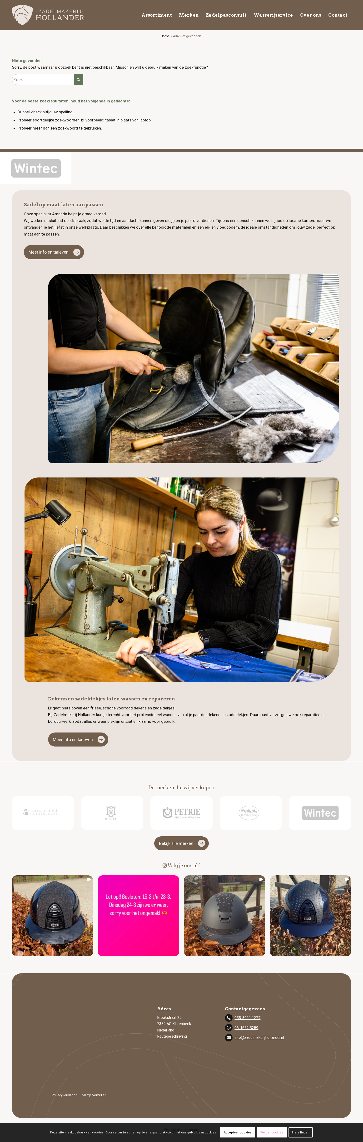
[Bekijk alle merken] (181, 843)
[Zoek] (47, 79)
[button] (52, 915)
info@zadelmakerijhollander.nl (259, 1037)
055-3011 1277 (247, 1018)
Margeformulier (94, 1095)
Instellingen (299, 1132)
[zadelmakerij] (48, 15)
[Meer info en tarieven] (54, 252)
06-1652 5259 (246, 1028)
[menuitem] (156, 15)
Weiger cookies (271, 1132)
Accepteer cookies (238, 1132)
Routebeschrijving (172, 1036)
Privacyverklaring (64, 1095)
